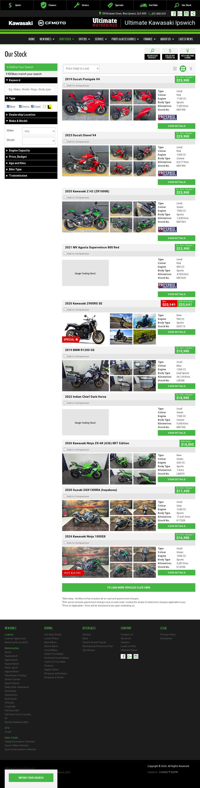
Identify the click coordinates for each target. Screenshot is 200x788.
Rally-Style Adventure (17, 687)
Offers (84, 39)
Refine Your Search (20, 67)
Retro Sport (11, 667)
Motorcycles (12, 648)
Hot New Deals (52, 634)
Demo (24, 106)
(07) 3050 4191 (159, 13)
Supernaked (12, 663)
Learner (9, 634)
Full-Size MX (12, 710)
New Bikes (47, 39)
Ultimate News (129, 650)
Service (101, 39)
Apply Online (51, 669)
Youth (8, 731)
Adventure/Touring (15, 675)
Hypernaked (12, 671)
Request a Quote (54, 677)
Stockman (10, 691)
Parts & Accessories (125, 39)
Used (35, 106)
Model (10, 140)
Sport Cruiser (12, 683)
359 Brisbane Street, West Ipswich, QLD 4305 (122, 13)
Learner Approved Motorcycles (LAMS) (16, 640)
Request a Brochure (55, 673)
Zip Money (88, 650)
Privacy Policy (167, 634)
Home (32, 39)
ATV (7, 728)
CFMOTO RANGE (53, 654)
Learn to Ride (128, 646)
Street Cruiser (12, 679)
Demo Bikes (51, 646)
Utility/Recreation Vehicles (20, 741)
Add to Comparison (78, 85)
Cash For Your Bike (55, 661)
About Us (167, 39)
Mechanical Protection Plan (97, 646)
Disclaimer (166, 638)
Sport (8, 652)
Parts (85, 638)
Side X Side (11, 737)
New (11, 106)
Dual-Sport (11, 698)
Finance (150, 39)
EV (6, 718)
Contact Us (127, 634)
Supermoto (11, 695)
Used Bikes (51, 650)
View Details (177, 126)
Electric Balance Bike (17, 722)
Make (10, 130)
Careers (125, 642)
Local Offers (51, 638)
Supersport (11, 656)
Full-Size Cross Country (18, 714)
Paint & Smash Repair (94, 642)
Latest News (186, 39)
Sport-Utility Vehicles (17, 745)
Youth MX (10, 706)
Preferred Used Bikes (23, 38)
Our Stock (66, 39)
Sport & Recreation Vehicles (21, 749)
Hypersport (11, 659)
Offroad (9, 702)
